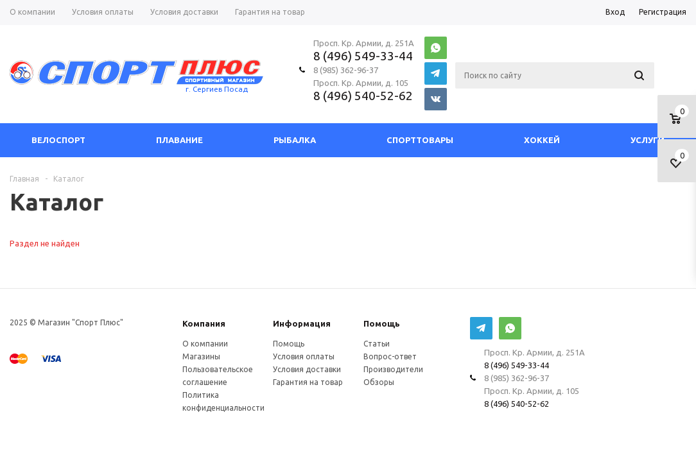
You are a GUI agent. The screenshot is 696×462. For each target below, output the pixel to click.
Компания (203, 323)
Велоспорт (58, 139)
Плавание (179, 139)
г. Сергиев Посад (217, 89)
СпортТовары (420, 139)
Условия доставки (307, 369)
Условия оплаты (304, 356)
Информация (302, 323)
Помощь (381, 323)
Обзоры (378, 382)
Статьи (376, 343)
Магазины (201, 356)
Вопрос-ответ (390, 356)
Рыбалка (295, 139)
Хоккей (542, 139)
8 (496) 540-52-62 (363, 96)
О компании (205, 343)
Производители (393, 369)
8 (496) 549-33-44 (363, 56)
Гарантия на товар (308, 382)
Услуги (648, 139)
